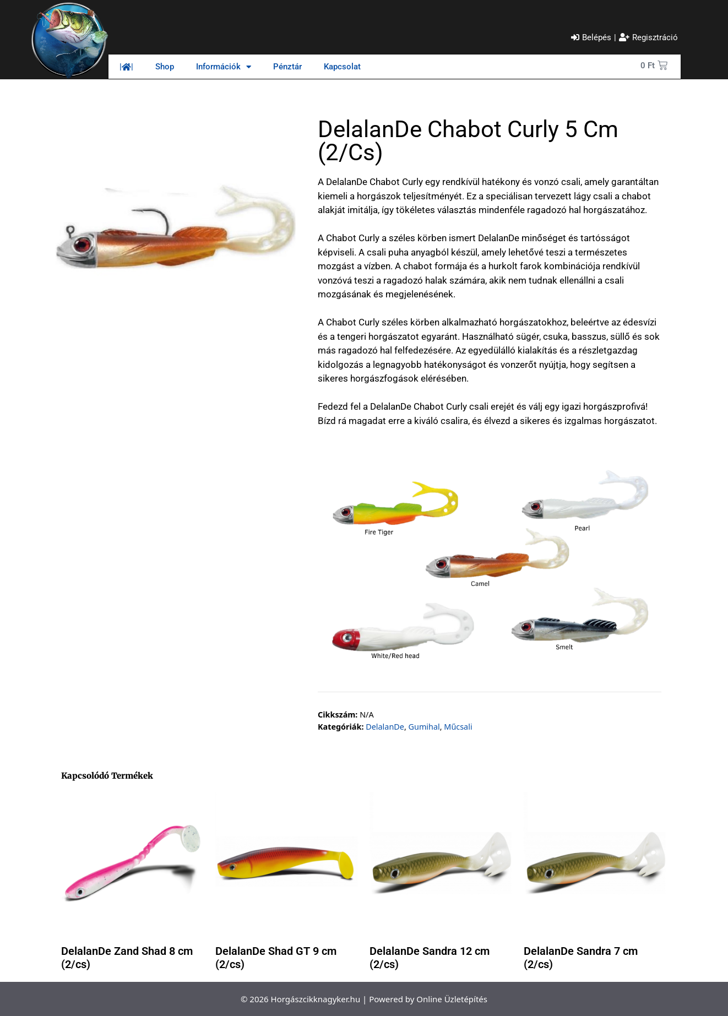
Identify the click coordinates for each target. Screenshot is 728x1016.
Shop (164, 67)
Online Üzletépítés (451, 998)
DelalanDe (385, 726)
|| (126, 67)
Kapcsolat (342, 67)
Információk (223, 67)
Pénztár (287, 67)
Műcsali (458, 726)
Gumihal (424, 726)
